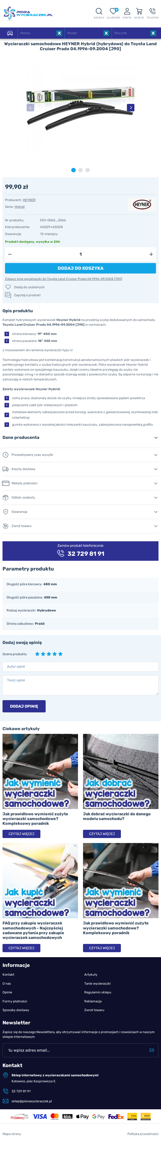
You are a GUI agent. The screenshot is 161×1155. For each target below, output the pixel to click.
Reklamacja (93, 1001)
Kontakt (8, 974)
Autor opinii (16, 666)
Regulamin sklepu (97, 992)
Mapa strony (12, 1134)
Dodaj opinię (24, 706)
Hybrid (20, 207)
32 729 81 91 (21, 1091)
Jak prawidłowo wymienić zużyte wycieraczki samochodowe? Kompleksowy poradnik (35, 819)
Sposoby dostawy (16, 1010)
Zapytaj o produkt (27, 295)
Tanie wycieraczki (97, 983)
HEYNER (29, 200)
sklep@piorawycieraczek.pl (32, 1101)
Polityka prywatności (142, 1134)
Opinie (7, 992)
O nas (7, 983)
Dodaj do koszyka (81, 268)
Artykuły (90, 974)
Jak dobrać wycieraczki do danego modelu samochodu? (117, 816)
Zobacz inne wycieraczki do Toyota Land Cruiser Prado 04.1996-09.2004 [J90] (63, 279)
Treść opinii (16, 680)
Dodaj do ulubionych (29, 287)
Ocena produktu (15, 654)
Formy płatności (15, 1001)
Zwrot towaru (94, 1010)
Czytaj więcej (21, 834)
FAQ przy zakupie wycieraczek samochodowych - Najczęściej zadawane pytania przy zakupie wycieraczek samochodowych (33, 930)
